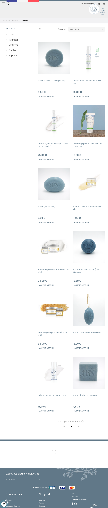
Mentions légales (13, 506)
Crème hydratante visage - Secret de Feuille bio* (53, 145)
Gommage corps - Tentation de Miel (52, 334)
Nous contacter (87, 4)
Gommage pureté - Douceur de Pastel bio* (87, 145)
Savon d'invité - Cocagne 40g (51, 81)
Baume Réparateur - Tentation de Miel (53, 271)
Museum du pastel (79, 500)
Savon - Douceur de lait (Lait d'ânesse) (86, 271)
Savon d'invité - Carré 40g (85, 395)
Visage (42, 500)
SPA (73, 494)
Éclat (11, 35)
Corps (41, 503)
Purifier (12, 50)
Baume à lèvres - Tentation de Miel (87, 208)
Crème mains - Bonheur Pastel (52, 395)
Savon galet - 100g (46, 207)
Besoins (10, 28)
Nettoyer (13, 45)
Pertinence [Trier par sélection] (87, 29)
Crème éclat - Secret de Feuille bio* (87, 82)
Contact (9, 500)
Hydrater (13, 40)
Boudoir (75, 497)
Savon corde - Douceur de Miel (87, 332)
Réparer (12, 55)
